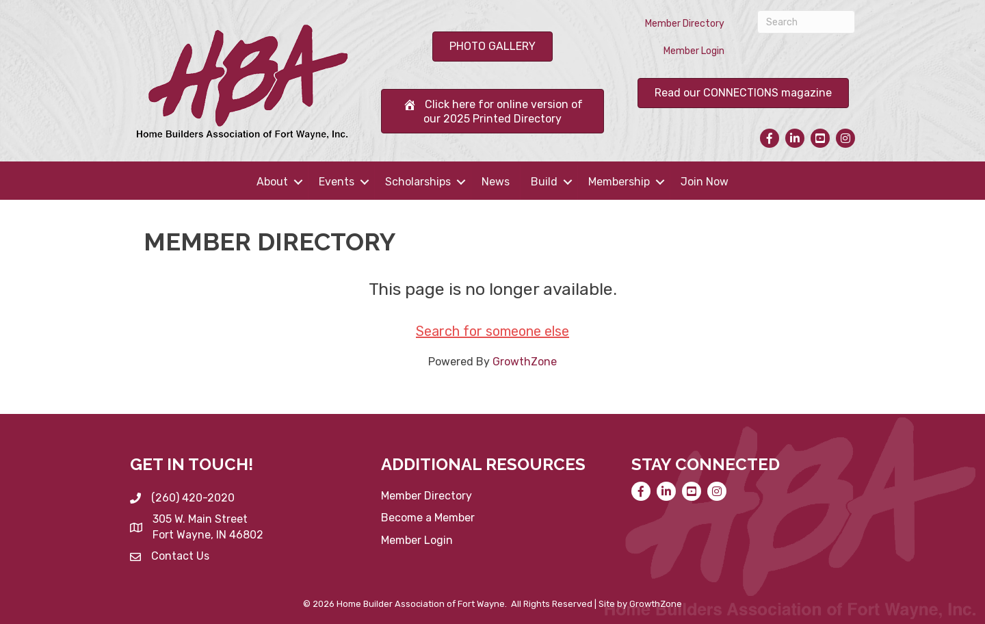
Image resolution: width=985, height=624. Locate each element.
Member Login (694, 51)
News (496, 181)
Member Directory (684, 23)
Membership (619, 181)
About (272, 181)
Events (336, 181)
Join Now (704, 181)
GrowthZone (524, 361)
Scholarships (418, 181)
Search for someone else (492, 331)
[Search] (806, 22)
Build (544, 181)
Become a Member (428, 517)
